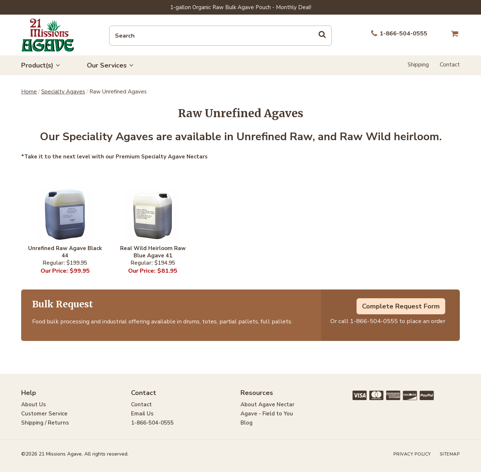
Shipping (418, 64)
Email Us (142, 413)
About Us (33, 404)
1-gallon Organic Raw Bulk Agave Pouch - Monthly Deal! (240, 7)
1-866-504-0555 (374, 321)
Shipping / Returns (45, 422)
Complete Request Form (401, 306)
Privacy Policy (412, 454)
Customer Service (44, 413)
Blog (246, 422)
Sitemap (450, 454)
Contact (450, 64)
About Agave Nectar (267, 404)
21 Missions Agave (47, 35)
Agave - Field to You (266, 413)
